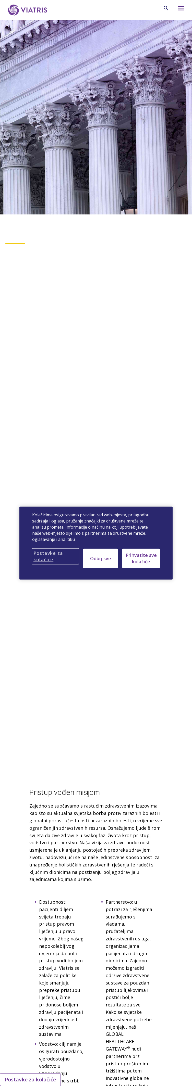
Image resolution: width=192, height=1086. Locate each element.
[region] (96, 542)
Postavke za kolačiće (30, 1079)
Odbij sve (100, 558)
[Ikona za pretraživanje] (166, 8)
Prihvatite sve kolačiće (141, 558)
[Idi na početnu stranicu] (27, 10)
